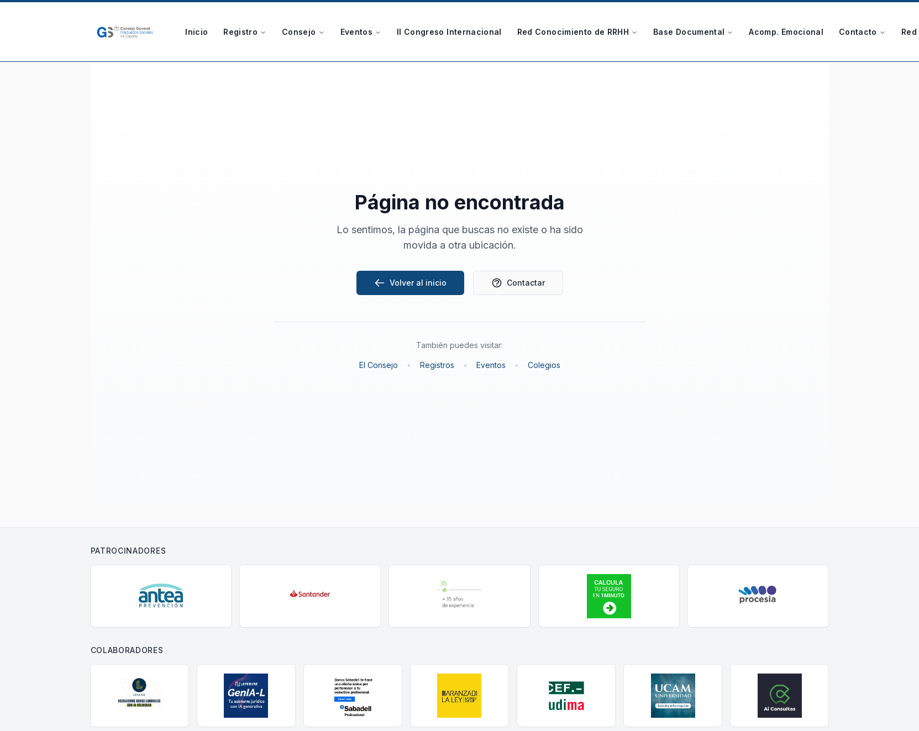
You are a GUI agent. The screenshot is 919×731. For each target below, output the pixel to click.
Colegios (544, 365)
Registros (437, 365)
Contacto (862, 31)
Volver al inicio (410, 282)
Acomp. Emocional (786, 31)
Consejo (303, 31)
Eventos (360, 31)
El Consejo (378, 365)
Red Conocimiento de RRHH (577, 31)
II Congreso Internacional (449, 31)
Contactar (518, 282)
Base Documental (693, 31)
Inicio (196, 31)
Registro (244, 31)
